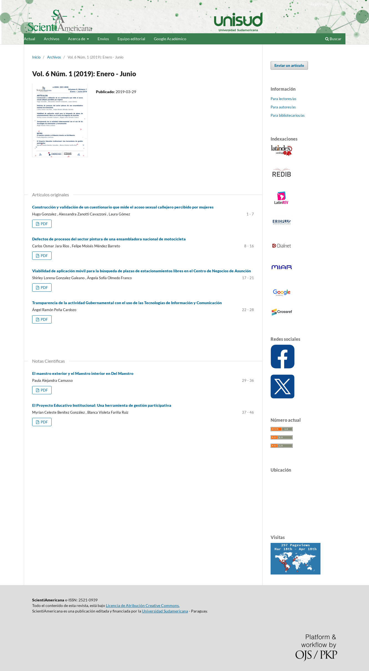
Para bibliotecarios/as (288, 115)
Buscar (333, 38)
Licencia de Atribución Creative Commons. (143, 605)
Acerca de (77, 38)
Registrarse (320, 4)
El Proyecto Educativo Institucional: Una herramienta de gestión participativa (101, 405)
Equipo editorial (131, 38)
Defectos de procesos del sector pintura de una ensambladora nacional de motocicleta (109, 239)
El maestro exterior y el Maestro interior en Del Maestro (82, 373)
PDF (44, 224)
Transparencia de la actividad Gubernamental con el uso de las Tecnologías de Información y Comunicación (127, 302)
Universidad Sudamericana (165, 611)
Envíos (103, 38)
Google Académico (170, 38)
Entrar (340, 4)
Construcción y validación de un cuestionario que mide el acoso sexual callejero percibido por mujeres (122, 207)
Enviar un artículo (289, 65)
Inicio (36, 57)
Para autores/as (283, 107)
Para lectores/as (283, 98)
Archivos (51, 38)
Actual (29, 38)
